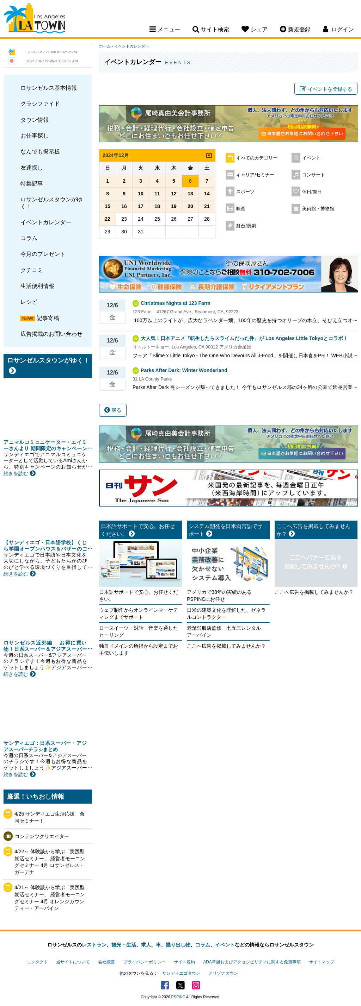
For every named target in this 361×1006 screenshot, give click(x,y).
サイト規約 (184, 962)
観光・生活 (123, 945)
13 (190, 193)
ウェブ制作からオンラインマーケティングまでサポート (138, 613)
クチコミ (31, 270)
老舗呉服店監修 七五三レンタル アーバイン (226, 631)
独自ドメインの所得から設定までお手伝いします (138, 649)
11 (157, 193)
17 (140, 206)
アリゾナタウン (223, 973)
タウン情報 (34, 120)
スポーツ (245, 191)
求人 (146, 945)
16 (124, 206)
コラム (28, 238)
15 (107, 206)
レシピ (28, 301)
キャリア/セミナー (255, 174)
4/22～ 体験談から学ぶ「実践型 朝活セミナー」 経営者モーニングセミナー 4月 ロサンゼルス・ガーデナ (49, 862)
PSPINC (178, 997)
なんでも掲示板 (40, 151)
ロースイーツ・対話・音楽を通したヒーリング (138, 631)
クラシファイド (40, 103)
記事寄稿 (48, 318)
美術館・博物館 (318, 208)
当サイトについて (73, 962)
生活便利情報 (37, 286)
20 (190, 206)
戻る (112, 410)
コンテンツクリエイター (42, 836)
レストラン (94, 945)
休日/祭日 (312, 191)
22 (107, 219)
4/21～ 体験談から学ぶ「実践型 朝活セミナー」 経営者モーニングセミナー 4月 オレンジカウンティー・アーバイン (49, 898)
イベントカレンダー (45, 222)
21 (207, 206)
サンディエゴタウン (181, 973)
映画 (240, 208)
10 (140, 193)
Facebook (165, 985)
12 (174, 193)
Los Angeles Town (34, 19)
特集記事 (31, 183)
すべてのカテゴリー (256, 158)
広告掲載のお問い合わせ (51, 334)
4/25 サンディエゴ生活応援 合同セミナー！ (49, 817)
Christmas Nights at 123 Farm (175, 303)
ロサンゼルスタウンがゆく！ (51, 202)
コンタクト (37, 962)
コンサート (313, 174)
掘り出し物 (178, 945)
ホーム (105, 46)
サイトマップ (321, 962)
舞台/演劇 (246, 226)
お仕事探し (34, 135)
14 (207, 193)
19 (174, 206)
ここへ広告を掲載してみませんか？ (226, 646)
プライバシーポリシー (144, 962)
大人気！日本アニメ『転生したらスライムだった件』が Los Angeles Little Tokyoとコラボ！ (244, 338)
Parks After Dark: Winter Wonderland (184, 370)
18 (157, 206)
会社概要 (106, 962)
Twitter (180, 985)
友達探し (31, 167)
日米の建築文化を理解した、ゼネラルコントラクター (226, 613)
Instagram (196, 985)
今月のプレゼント (43, 254)
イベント (311, 158)
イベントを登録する (326, 89)
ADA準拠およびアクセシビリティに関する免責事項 (251, 962)
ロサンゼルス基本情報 (48, 87)
